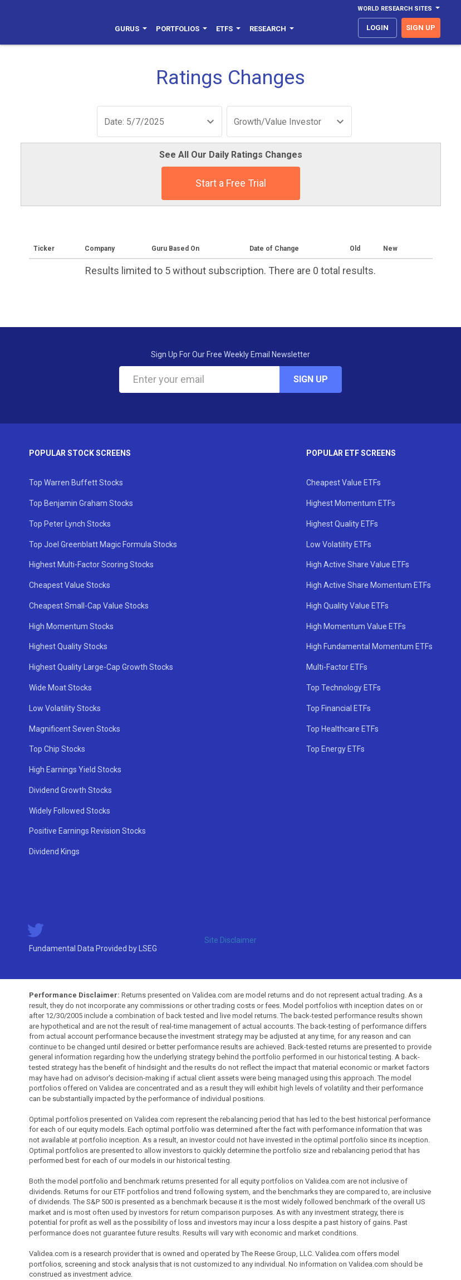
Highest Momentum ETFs (350, 503)
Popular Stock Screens (80, 453)
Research (271, 29)
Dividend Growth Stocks (70, 790)
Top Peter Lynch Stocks (70, 523)
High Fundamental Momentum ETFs (369, 646)
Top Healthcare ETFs (342, 728)
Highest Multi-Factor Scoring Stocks (91, 564)
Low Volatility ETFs (338, 544)
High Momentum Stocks (71, 626)
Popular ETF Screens (351, 453)
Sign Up (310, 379)
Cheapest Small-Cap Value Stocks (89, 605)
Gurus (131, 29)
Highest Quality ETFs (342, 523)
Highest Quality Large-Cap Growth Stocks (101, 667)
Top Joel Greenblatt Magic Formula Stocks (103, 544)
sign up (420, 27)
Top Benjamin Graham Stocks (81, 503)
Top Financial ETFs (338, 708)
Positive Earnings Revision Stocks (87, 830)
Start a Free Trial (230, 183)
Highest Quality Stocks (68, 646)
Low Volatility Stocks (65, 708)
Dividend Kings (54, 851)
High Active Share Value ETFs (357, 564)
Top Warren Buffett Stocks (76, 482)
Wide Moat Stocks (60, 687)
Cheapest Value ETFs (343, 482)
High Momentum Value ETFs (356, 626)
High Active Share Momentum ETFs (368, 585)
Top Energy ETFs (335, 748)
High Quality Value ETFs (347, 605)
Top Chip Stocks (57, 748)
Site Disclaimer (230, 940)
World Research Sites (398, 8)
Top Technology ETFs (343, 687)
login (377, 27)
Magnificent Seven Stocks (74, 728)
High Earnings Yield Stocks (75, 769)
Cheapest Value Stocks (69, 585)
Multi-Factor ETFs (336, 667)
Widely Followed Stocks (69, 810)
